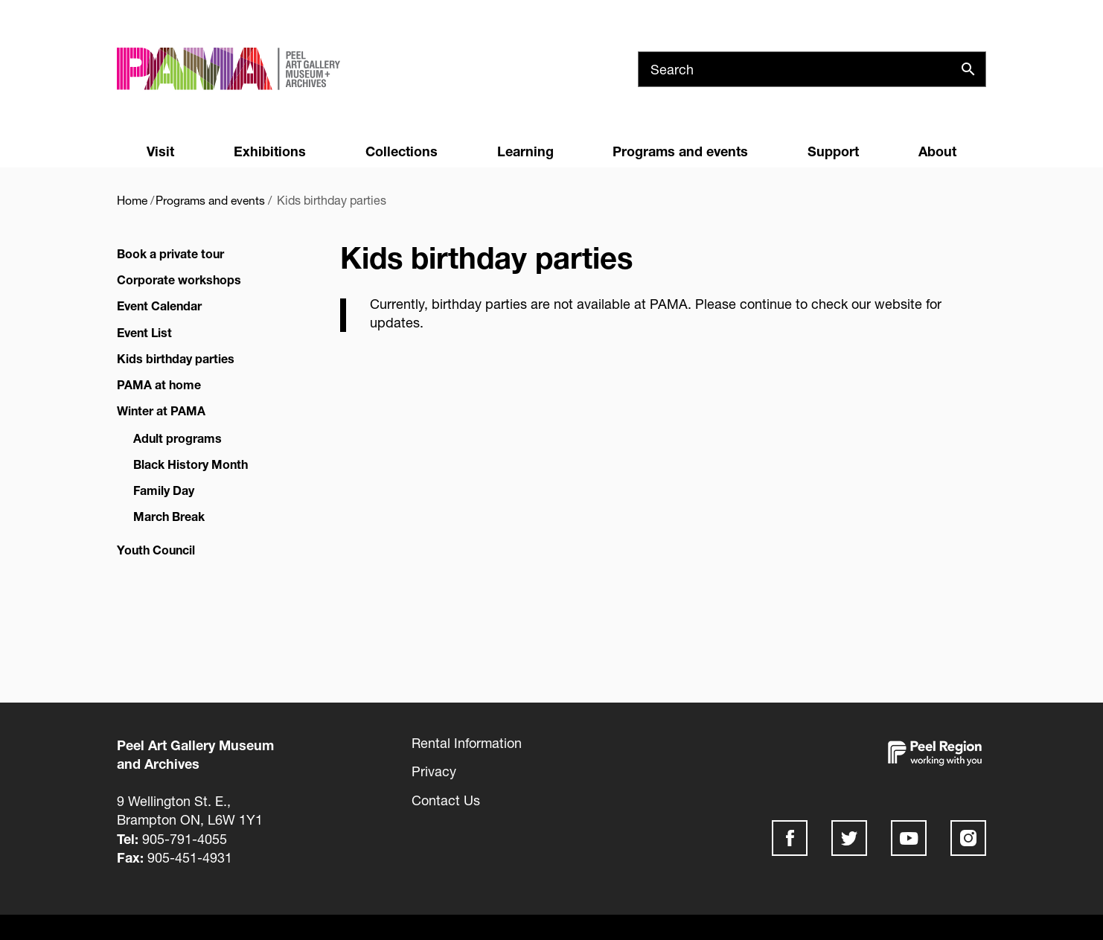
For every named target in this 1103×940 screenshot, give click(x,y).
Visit (160, 151)
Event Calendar (159, 305)
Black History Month (190, 464)
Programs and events (680, 151)
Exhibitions (270, 151)
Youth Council (156, 550)
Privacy (434, 771)
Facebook (790, 838)
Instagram (968, 838)
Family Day (163, 490)
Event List (144, 332)
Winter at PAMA (161, 410)
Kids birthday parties (175, 358)
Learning (525, 151)
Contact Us (446, 800)
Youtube (909, 838)
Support (833, 151)
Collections (401, 151)
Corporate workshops (179, 279)
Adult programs (177, 437)
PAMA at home (159, 384)
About (937, 151)
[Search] (812, 69)
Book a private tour (170, 253)
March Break (169, 516)
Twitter (849, 838)
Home (133, 200)
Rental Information (467, 742)
